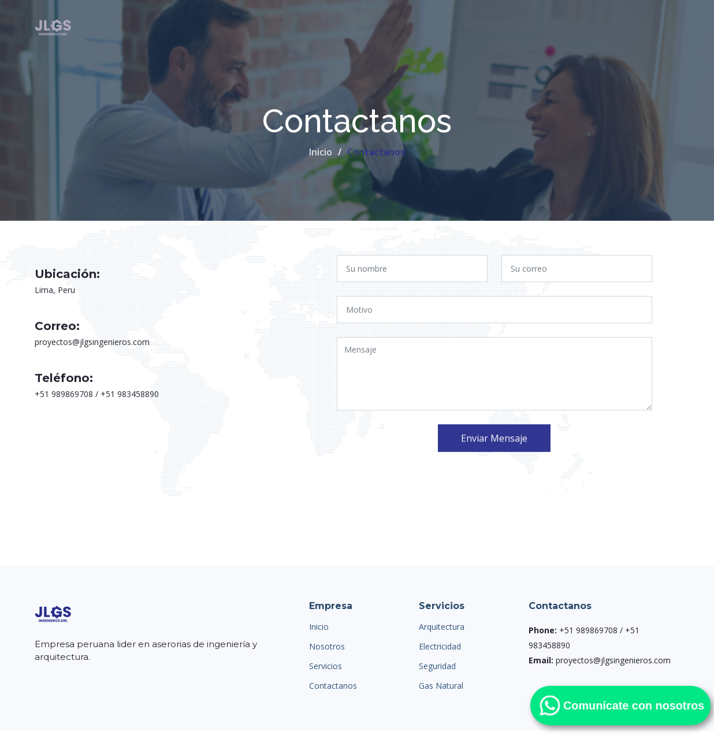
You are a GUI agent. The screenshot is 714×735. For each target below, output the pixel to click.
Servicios (325, 666)
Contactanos (333, 686)
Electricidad (440, 647)
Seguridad (437, 666)
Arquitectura (441, 627)
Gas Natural (441, 686)
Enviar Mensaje (494, 442)
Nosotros (327, 647)
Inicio (320, 152)
